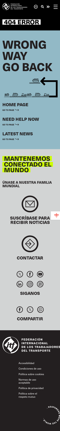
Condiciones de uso (30, 368)
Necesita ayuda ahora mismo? (48, 6)
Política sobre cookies (31, 374)
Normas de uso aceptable (27, 381)
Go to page (8, 110)
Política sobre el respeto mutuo (28, 395)
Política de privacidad (31, 388)
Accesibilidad (26, 363)
